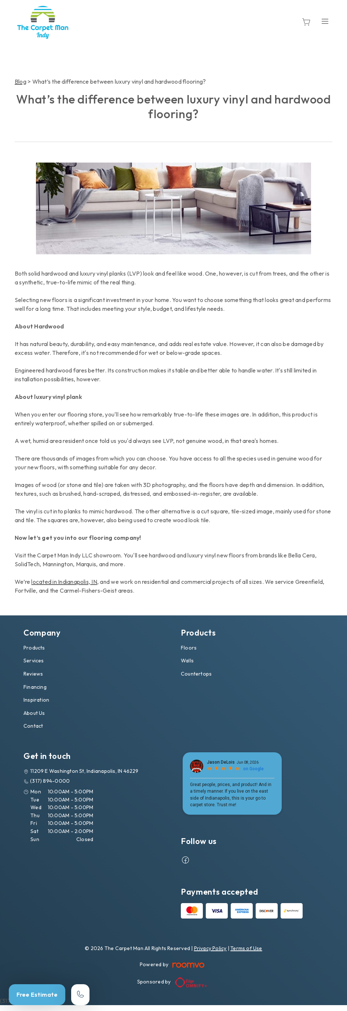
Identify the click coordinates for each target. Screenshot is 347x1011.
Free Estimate (37, 994)
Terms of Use (246, 948)
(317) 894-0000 (50, 781)
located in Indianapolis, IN (64, 581)
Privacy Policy (210, 948)
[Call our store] (80, 994)
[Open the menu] (325, 21)
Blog (20, 81)
